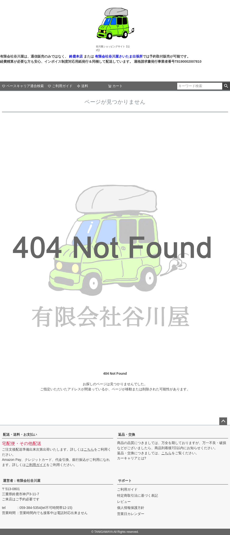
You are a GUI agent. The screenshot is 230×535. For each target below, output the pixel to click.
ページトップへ (223, 421)
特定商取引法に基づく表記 (137, 495)
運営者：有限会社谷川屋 (21, 481)
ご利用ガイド (60, 86)
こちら (89, 449)
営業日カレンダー (130, 514)
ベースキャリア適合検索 (23, 86)
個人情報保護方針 (130, 508)
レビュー (124, 502)
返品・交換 (126, 434)
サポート (125, 481)
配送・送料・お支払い (20, 434)
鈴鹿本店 (76, 56)
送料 (82, 86)
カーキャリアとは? (131, 458)
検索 (226, 86)
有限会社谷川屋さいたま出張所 (118, 56)
